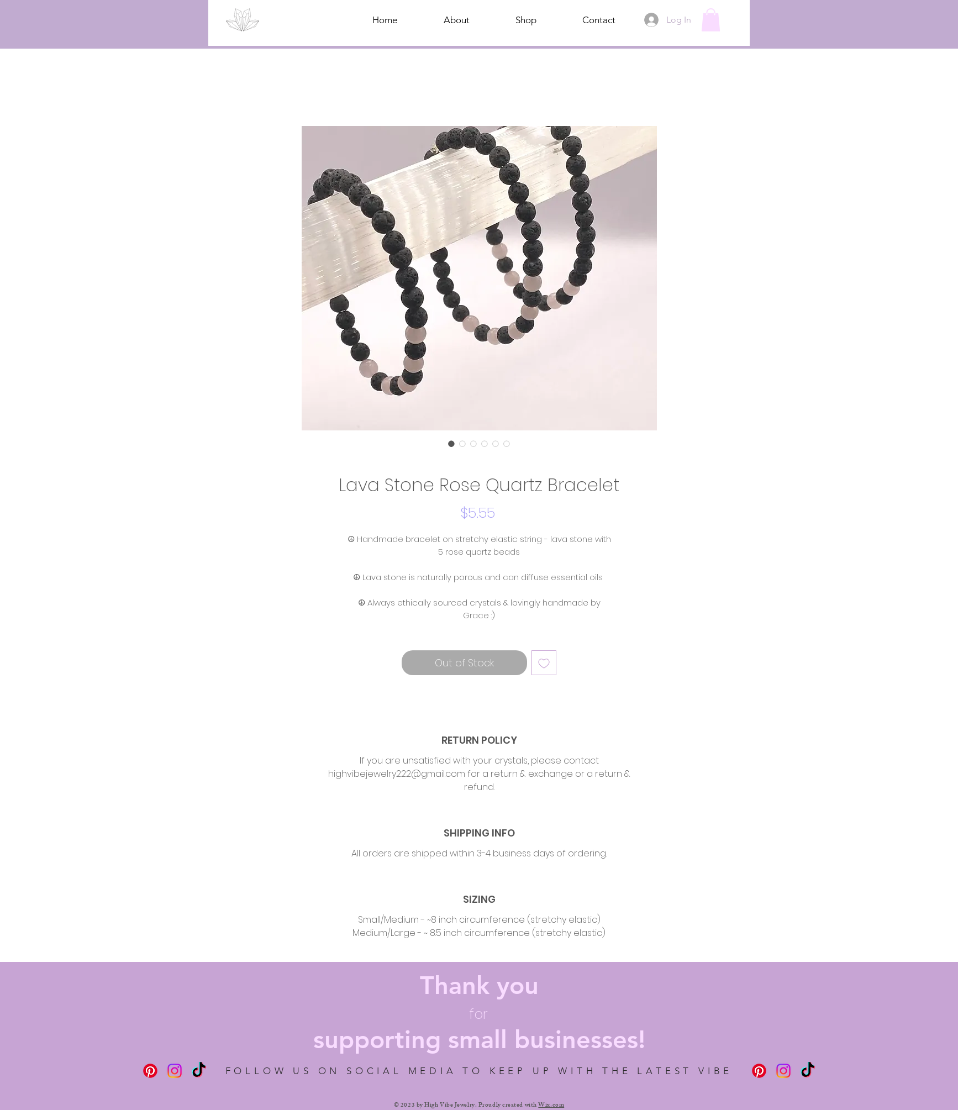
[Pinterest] (150, 1070)
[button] (710, 19)
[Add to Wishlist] (543, 662)
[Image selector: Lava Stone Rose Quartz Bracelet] (451, 443)
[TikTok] (199, 1070)
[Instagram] (174, 1070)
